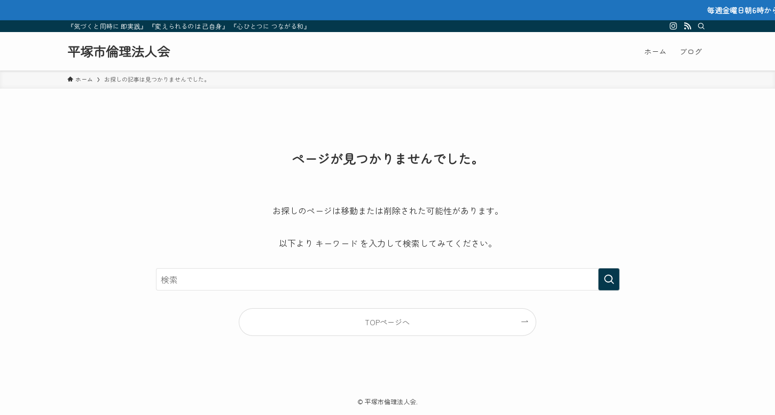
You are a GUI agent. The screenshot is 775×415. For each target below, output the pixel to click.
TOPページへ (387, 321)
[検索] (701, 26)
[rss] (687, 26)
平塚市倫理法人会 (118, 51)
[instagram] (673, 26)
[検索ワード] (388, 279)
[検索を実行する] (609, 279)
